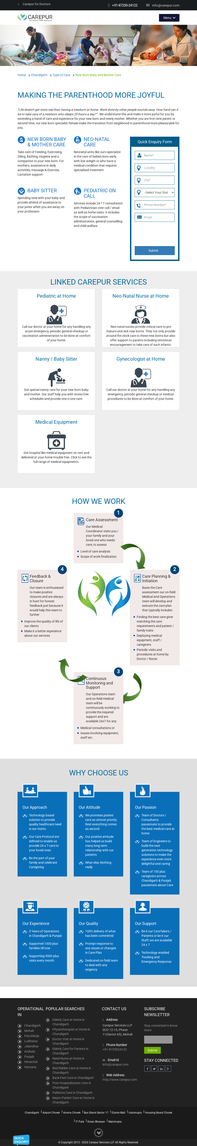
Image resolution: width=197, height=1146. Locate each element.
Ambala (29, 1051)
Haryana (30, 1067)
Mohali (29, 1030)
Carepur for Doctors (34, 4)
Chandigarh (32, 1025)
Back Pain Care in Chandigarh (73, 1077)
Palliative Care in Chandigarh (72, 1092)
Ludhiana (31, 1041)
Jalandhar (31, 1046)
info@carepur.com (165, 5)
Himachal (31, 1061)
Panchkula (31, 1035)
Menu (167, 17)
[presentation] (155, 234)
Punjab (29, 1056)
